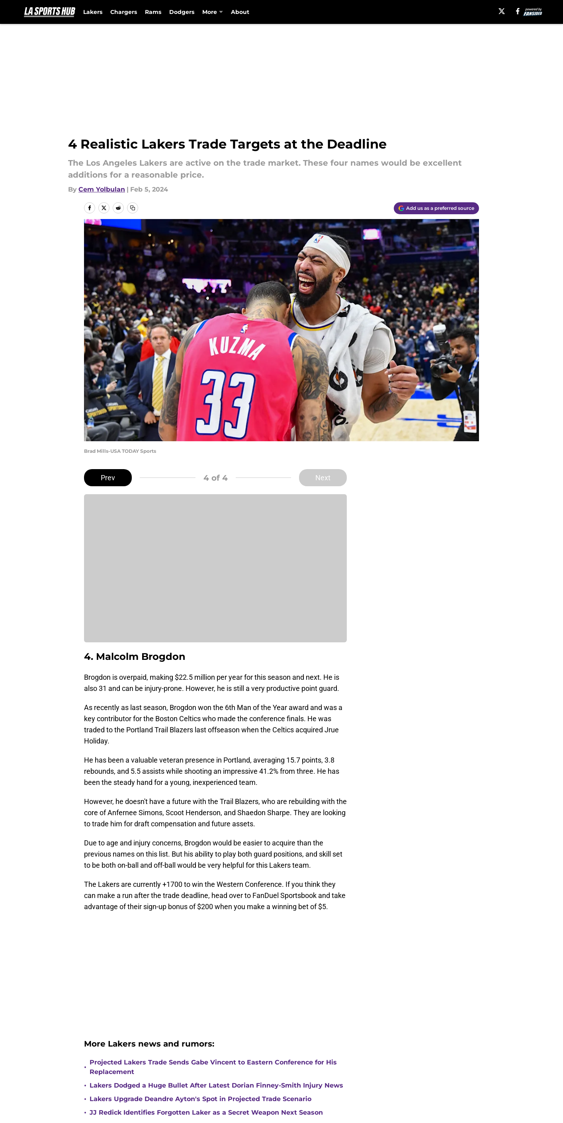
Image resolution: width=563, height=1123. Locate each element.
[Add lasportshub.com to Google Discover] (436, 208)
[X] (501, 11)
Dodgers (181, 12)
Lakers (92, 12)
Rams (153, 12)
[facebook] (518, 11)
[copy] (132, 207)
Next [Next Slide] (322, 477)
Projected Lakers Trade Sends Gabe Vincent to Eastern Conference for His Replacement (213, 1067)
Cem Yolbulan (101, 189)
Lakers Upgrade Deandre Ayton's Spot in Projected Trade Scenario (200, 1099)
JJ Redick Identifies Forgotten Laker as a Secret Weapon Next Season (206, 1112)
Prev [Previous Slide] (108, 477)
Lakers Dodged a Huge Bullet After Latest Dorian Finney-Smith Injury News (216, 1085)
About (240, 12)
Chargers (123, 12)
